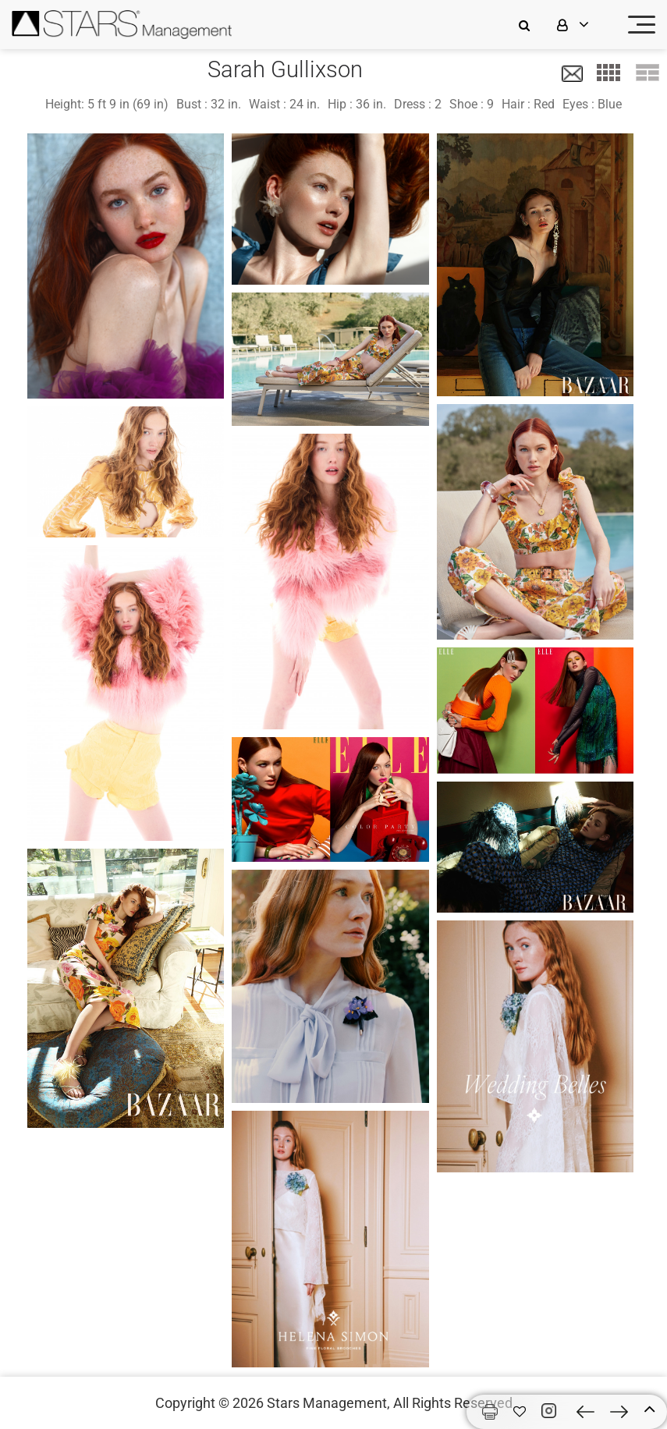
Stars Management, (328, 1403)
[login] (582, 25)
